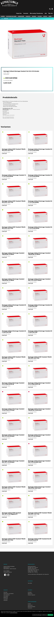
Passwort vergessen (31, 594)
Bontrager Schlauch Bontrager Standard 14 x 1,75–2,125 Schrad (14, 175)
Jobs (46, 13)
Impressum (30, 607)
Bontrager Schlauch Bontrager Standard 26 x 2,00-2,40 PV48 (14, 331)
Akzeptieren (50, 614)
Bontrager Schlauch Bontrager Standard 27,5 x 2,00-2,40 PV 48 (39, 383)
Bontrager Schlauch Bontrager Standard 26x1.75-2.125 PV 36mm (39, 279)
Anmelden (30, 592)
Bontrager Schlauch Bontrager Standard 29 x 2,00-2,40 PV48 (40, 331)
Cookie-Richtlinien (13, 612)
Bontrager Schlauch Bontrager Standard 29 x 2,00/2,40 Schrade (14, 305)
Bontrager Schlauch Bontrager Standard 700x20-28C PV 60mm (13, 253)
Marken (50, 16)
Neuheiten (45, 16)
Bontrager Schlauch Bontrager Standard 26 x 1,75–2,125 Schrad (40, 227)
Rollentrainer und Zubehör (11, 16)
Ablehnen (45, 614)
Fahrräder (3, 16)
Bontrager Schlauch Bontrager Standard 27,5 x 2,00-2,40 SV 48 (13, 383)
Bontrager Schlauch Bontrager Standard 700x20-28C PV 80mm (39, 253)
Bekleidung (34, 16)
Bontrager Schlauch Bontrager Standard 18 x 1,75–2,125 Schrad (40, 175)
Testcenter (25, 13)
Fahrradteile (28, 16)
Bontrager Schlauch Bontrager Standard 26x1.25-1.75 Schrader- (13, 461)
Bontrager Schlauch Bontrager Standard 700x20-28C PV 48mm (13, 279)
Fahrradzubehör (21, 16)
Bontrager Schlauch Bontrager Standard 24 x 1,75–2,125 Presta (40, 149)
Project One (19, 13)
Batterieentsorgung (31, 606)
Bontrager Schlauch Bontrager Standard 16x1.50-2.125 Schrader (21, 71)
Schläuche (11, 18)
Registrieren (30, 593)
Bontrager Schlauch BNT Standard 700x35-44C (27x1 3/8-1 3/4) (14, 149)
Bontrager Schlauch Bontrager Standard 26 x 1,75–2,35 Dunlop (40, 201)
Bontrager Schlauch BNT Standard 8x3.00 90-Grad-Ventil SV (39, 539)
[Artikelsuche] (50, 9)
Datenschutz (30, 605)
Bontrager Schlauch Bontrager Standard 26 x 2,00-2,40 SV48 (40, 305)
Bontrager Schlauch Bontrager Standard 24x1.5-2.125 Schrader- (39, 435)
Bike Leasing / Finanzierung (36, 13)
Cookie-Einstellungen (37, 614)
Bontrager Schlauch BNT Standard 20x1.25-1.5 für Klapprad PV (11, 513)
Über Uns (50, 13)
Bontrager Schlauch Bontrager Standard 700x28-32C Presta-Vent (39, 409)
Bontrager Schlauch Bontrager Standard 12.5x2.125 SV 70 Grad (13, 409)
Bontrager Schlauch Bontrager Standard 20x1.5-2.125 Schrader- (13, 435)
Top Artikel (40, 16)
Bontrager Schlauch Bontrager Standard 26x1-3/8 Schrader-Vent (39, 461)
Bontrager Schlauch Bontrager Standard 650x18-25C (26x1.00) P (39, 487)
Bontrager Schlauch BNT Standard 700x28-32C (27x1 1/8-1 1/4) (14, 201)
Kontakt (29, 603)
